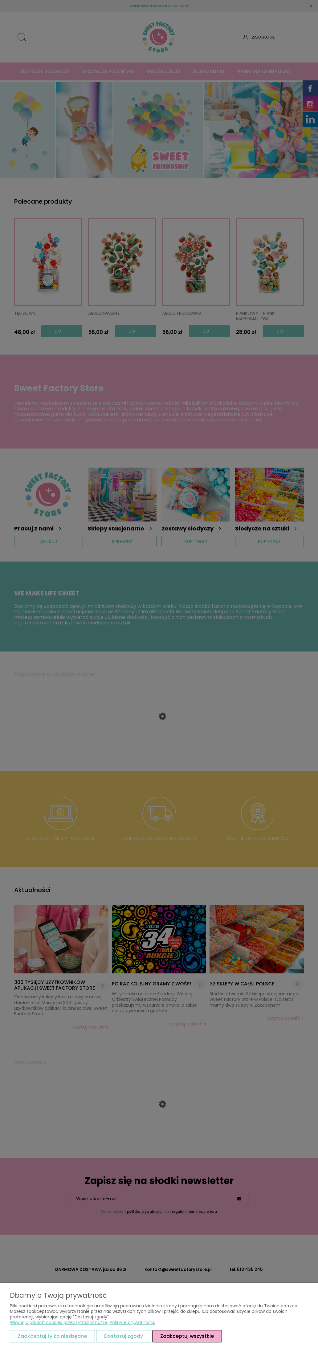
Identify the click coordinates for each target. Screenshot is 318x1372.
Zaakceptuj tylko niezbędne (52, 1336)
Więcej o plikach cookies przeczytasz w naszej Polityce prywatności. (82, 1322)
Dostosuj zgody (123, 1336)
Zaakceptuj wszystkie (187, 1336)
